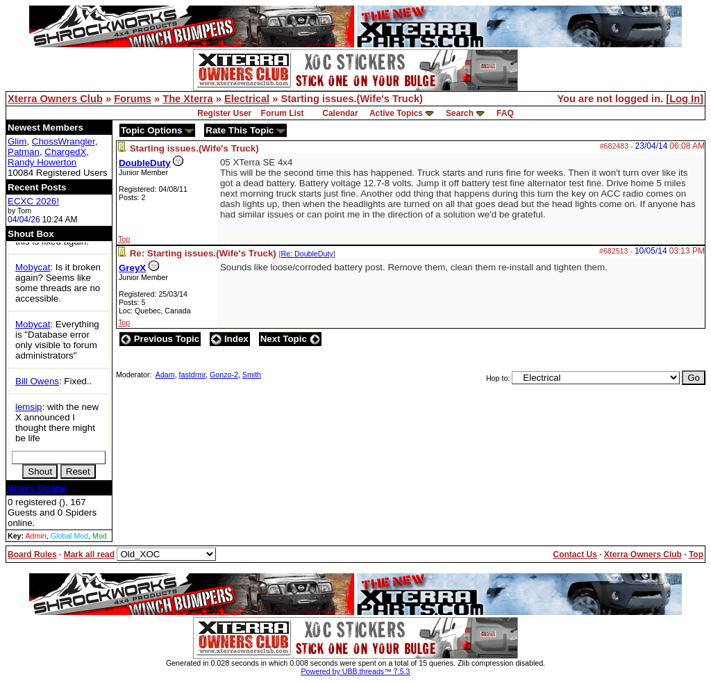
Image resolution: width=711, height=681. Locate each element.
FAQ (505, 113)
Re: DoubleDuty (307, 253)
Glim (17, 141)
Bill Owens (37, 381)
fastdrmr (192, 374)
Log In (684, 98)
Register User (224, 113)
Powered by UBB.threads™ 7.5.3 (355, 671)
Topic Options (157, 130)
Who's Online (37, 488)
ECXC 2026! (33, 201)
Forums (132, 98)
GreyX (132, 268)
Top (124, 239)
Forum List (282, 113)
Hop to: (498, 378)
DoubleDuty (145, 163)
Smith (251, 374)
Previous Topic (160, 339)
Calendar (340, 113)
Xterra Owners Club (55, 98)
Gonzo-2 (224, 374)
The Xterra (187, 98)
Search (460, 113)
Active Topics (396, 113)
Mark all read (89, 554)
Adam (165, 374)
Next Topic (290, 339)
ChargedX (65, 152)
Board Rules (32, 554)
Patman (24, 152)
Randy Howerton (42, 162)
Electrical (246, 98)
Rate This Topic (245, 130)
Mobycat (32, 267)
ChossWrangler (63, 141)
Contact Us (574, 554)
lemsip (28, 407)
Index (230, 339)
